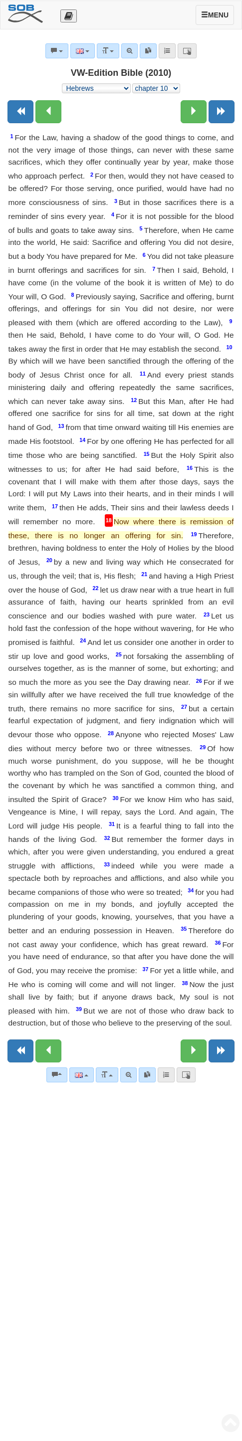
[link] (147, 1074)
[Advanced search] (128, 1074)
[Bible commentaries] (56, 1074)
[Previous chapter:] (48, 111)
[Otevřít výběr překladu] (68, 15)
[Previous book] (20, 111)
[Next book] (222, 111)
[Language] (81, 1074)
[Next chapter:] (194, 111)
